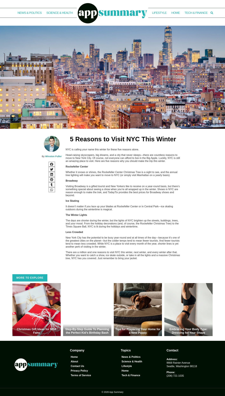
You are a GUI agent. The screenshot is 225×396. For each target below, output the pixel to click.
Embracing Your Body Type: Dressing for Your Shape (189, 331)
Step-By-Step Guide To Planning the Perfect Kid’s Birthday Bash (87, 331)
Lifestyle (159, 12)
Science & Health (59, 12)
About (74, 361)
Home (175, 12)
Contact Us (77, 366)
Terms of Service (81, 375)
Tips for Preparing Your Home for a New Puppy (137, 331)
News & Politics (29, 12)
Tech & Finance (196, 12)
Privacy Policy (79, 370)
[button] (211, 12)
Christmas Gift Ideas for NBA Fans (36, 331)
